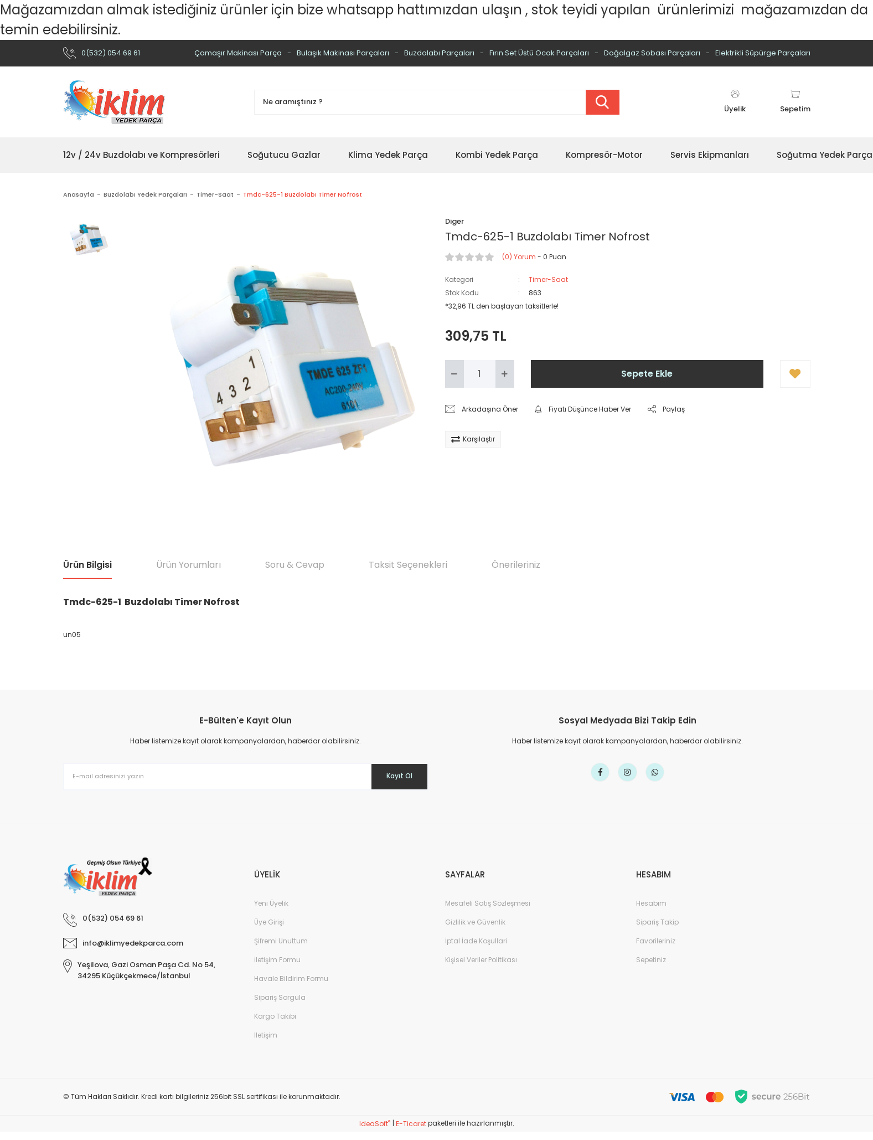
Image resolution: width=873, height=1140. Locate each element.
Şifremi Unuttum (281, 949)
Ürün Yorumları (188, 564)
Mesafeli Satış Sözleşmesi (487, 911)
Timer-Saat (548, 279)
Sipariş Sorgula (280, 1005)
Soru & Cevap (294, 564)
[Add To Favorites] (795, 374)
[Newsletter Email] (245, 776)
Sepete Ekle (647, 373)
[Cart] (795, 102)
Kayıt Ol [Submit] (391, 776)
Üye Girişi (269, 930)
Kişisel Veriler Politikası (481, 968)
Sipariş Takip (657, 930)
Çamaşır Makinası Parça (238, 53)
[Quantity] (479, 374)
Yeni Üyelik (271, 911)
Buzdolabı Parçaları (439, 53)
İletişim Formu (277, 968)
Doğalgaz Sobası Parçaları (652, 53)
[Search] (436, 102)
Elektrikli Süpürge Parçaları (762, 53)
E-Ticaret (411, 1132)
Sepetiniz (651, 968)
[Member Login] (735, 102)
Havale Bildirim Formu (291, 987)
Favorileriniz (655, 949)
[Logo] (114, 102)
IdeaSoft (374, 1132)
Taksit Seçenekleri (408, 564)
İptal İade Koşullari (476, 949)
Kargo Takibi (275, 1024)
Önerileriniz (516, 564)
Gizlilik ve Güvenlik (475, 930)
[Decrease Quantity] (454, 374)
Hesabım (651, 911)
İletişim (265, 1043)
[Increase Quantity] (504, 374)
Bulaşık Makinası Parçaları (343, 53)
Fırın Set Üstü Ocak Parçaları (539, 53)
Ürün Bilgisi (87, 564)
